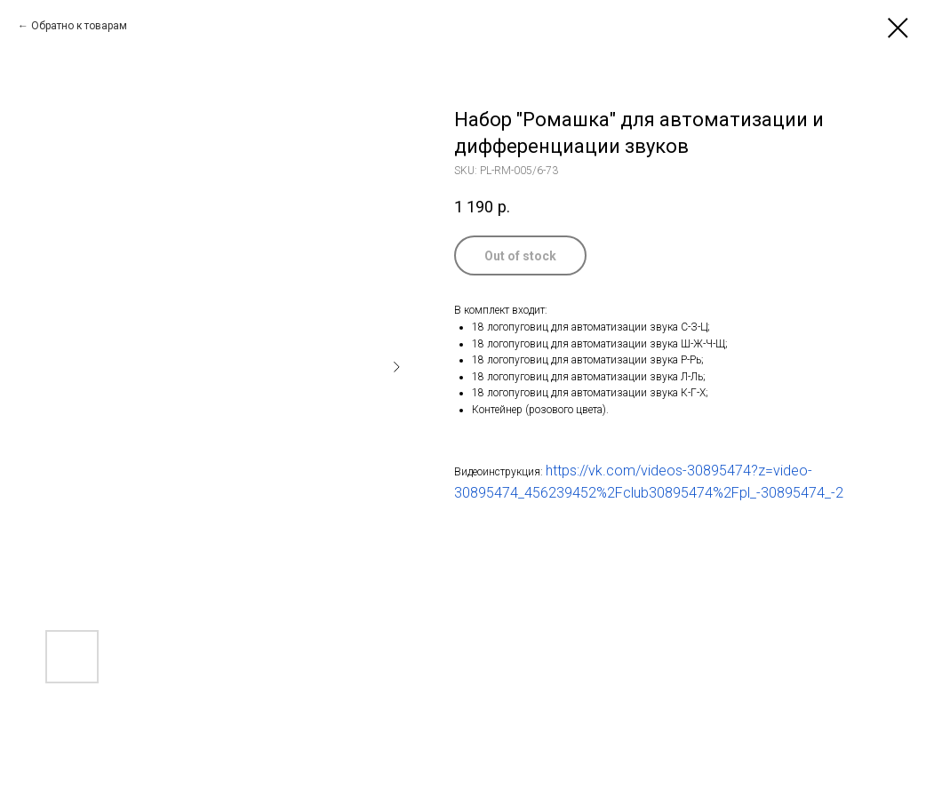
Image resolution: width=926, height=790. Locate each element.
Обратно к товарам (79, 26)
